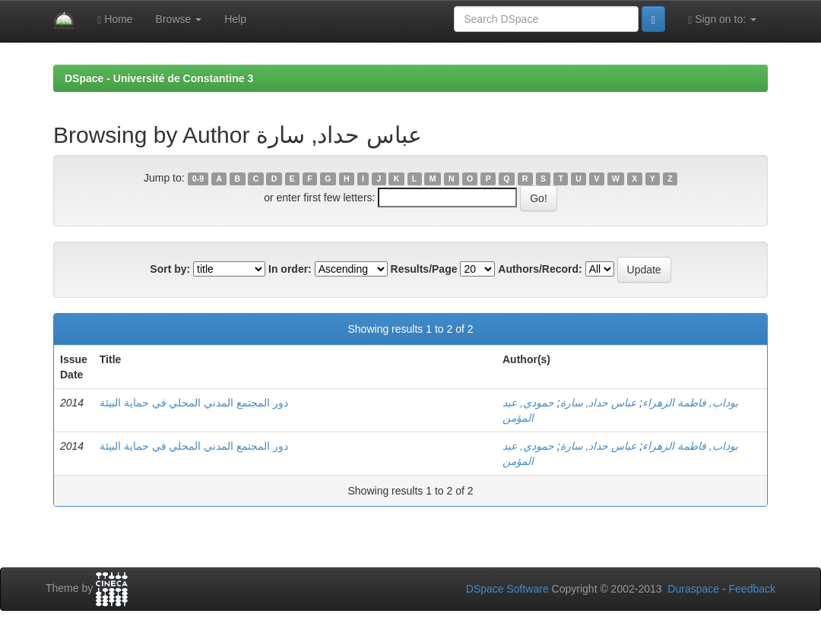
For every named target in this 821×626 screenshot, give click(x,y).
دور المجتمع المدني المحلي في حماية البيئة (194, 403)
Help (235, 19)
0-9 (198, 178)
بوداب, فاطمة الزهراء (690, 403)
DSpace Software (507, 589)
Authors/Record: (540, 269)
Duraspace (693, 589)
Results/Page (424, 269)
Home (114, 19)
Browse (179, 19)
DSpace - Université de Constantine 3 (159, 78)
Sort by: (170, 269)
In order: (290, 269)
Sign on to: (722, 19)
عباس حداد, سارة (598, 403)
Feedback (752, 589)
